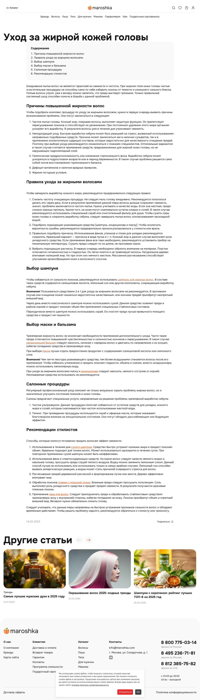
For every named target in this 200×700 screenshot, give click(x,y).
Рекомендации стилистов (50, 73)
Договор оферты (14, 692)
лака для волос (59, 494)
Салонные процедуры (48, 69)
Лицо (65, 16)
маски (46, 351)
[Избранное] (180, 8)
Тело (73, 16)
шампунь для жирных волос (135, 279)
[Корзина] (186, 8)
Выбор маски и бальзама (50, 65)
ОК (138, 692)
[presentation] (79, 540)
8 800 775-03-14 (178, 642)
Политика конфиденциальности (176, 692)
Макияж (98, 16)
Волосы (55, 16)
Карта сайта (11, 657)
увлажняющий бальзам (41, 342)
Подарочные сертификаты (144, 16)
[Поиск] (173, 8)
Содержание (40, 48)
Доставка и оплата (44, 647)
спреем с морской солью (74, 482)
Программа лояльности (48, 666)
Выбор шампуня (44, 61)
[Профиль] (193, 8)
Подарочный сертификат (48, 671)
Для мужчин (84, 16)
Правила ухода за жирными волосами (58, 57)
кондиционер (89, 371)
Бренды (45, 16)
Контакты (38, 662)
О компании (11, 647)
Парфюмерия (112, 16)
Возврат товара (43, 652)
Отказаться (125, 692)
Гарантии (38, 657)
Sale (125, 16)
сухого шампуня (81, 447)
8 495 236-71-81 (178, 653)
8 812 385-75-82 (178, 663)
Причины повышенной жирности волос (59, 53)
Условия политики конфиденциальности (90, 685)
